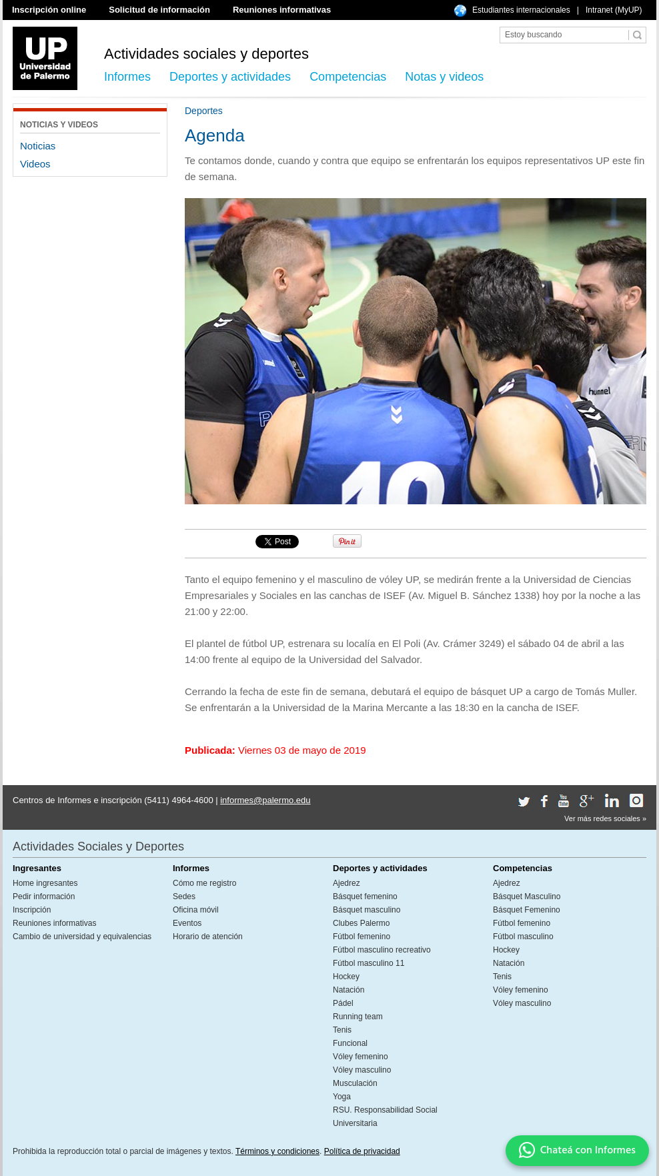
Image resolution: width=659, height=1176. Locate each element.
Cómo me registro (204, 883)
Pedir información (44, 896)
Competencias (347, 76)
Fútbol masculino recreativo (382, 950)
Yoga (342, 1096)
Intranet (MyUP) (614, 10)
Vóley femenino (360, 1056)
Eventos (187, 923)
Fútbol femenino (361, 936)
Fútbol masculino (523, 936)
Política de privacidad (362, 1151)
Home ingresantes (45, 883)
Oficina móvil (196, 910)
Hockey (346, 976)
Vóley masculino (362, 1070)
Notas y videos (444, 76)
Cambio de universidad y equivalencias (82, 936)
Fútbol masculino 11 (368, 963)
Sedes (184, 896)
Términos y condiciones (277, 1151)
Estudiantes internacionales (521, 10)
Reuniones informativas (282, 10)
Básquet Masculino (526, 896)
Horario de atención (208, 936)
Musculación (355, 1083)
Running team (358, 1016)
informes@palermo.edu (265, 800)
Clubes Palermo (361, 923)
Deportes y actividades (230, 76)
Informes (127, 76)
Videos (35, 163)
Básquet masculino (366, 910)
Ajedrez (346, 883)
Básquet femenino (365, 896)
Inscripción (32, 910)
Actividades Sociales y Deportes (98, 846)
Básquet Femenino (526, 910)
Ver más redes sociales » (605, 818)
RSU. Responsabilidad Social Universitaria (385, 1116)
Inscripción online (49, 10)
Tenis (342, 1030)
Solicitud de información (159, 10)
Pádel (343, 1003)
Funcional (350, 1043)
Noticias (37, 145)
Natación (348, 990)
